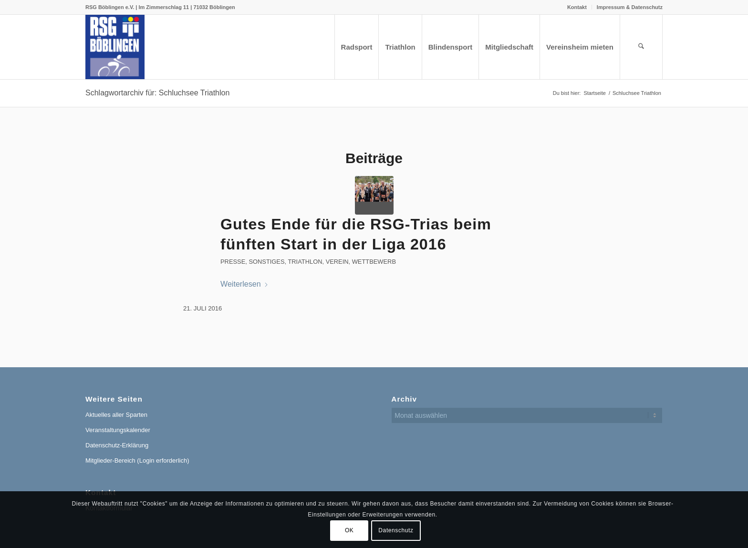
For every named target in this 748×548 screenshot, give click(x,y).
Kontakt (577, 7)
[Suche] (641, 47)
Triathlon (305, 261)
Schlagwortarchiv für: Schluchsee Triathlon (157, 93)
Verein (337, 261)
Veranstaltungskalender (117, 430)
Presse (232, 261)
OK (349, 530)
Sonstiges (266, 261)
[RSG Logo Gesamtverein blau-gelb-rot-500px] (115, 47)
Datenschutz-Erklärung (116, 445)
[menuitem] (577, 7)
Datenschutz (395, 530)
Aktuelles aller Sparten (116, 414)
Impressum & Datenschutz (630, 7)
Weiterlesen (244, 283)
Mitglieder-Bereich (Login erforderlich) (137, 460)
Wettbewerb (374, 261)
